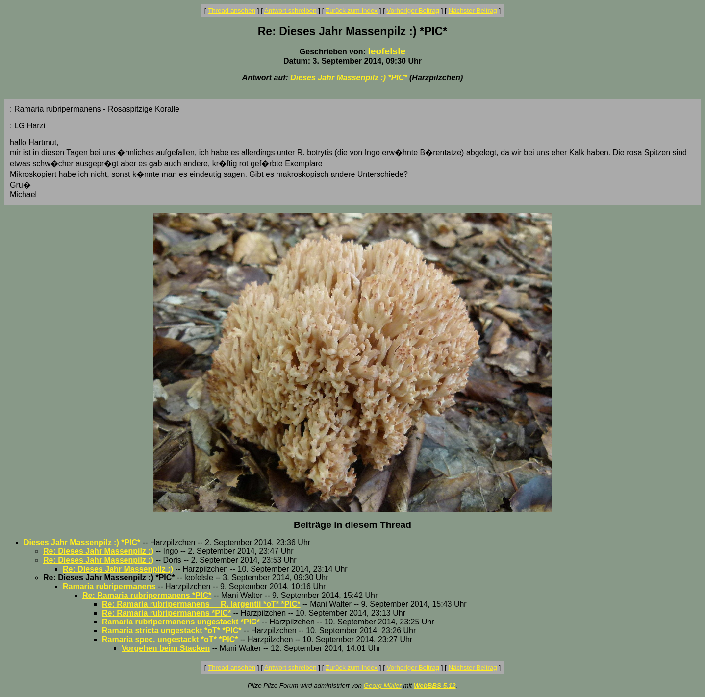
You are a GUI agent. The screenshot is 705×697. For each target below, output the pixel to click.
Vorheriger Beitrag (413, 10)
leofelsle (386, 51)
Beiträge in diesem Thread (352, 525)
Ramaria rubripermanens (109, 586)
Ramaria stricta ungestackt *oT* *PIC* (172, 630)
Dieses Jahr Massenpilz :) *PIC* (348, 78)
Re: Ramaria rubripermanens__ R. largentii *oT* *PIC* (201, 604)
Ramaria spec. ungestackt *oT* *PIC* (170, 639)
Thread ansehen (231, 10)
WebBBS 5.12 (435, 685)
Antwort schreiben (290, 10)
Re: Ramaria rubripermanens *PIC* (146, 595)
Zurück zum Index (352, 10)
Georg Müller (383, 685)
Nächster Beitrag (472, 10)
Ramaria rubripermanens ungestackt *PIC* (181, 622)
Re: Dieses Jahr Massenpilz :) (98, 551)
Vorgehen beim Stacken (166, 648)
